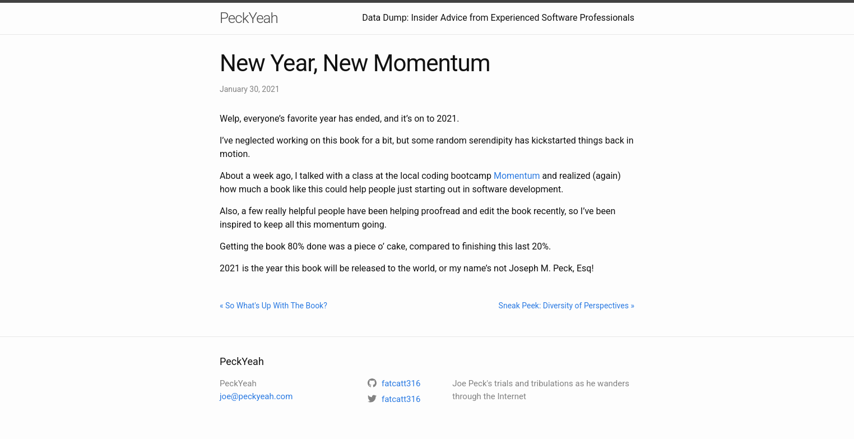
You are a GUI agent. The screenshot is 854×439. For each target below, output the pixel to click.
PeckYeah (249, 18)
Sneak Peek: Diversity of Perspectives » (566, 305)
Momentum (517, 175)
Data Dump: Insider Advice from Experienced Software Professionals (498, 17)
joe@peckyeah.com (256, 396)
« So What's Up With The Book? (273, 305)
